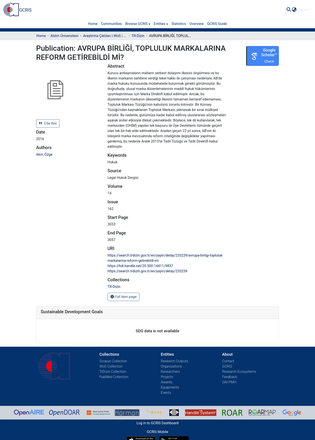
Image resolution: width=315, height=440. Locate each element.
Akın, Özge (44, 154)
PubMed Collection (114, 377)
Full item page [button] (123, 297)
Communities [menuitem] (111, 24)
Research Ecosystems (239, 372)
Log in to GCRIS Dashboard (157, 423)
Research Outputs (174, 361)
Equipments (170, 387)
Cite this (48, 123)
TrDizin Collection (113, 372)
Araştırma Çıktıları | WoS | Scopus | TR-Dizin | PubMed (105, 36)
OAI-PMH (229, 382)
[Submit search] (288, 9)
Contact (228, 361)
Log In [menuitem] (302, 10)
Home (41, 36)
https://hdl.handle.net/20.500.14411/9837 (140, 266)
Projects (167, 377)
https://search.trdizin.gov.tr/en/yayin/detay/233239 (147, 271)
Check (269, 61)
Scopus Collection (113, 361)
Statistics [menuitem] (179, 24)
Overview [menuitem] (196, 24)
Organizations (171, 366)
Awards (166, 382)
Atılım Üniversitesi (64, 36)
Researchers (170, 372)
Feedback (229, 377)
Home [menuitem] (93, 24)
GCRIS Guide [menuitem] (217, 24)
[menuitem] (294, 9)
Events (166, 393)
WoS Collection (111, 366)
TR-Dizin (137, 36)
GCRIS (227, 366)
